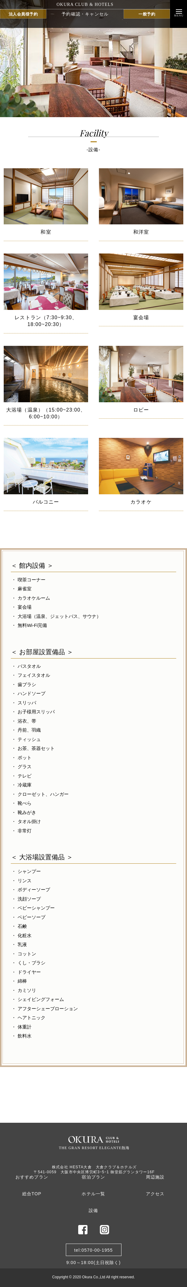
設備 (93, 1210)
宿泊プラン (93, 1177)
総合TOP (32, 1194)
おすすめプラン (31, 1177)
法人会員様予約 (23, 14)
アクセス (155, 1194)
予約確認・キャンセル (85, 14)
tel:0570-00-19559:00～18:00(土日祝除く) (93, 1252)
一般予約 (146, 14)
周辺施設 (155, 1177)
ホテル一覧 (93, 1194)
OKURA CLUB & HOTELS (85, 4)
